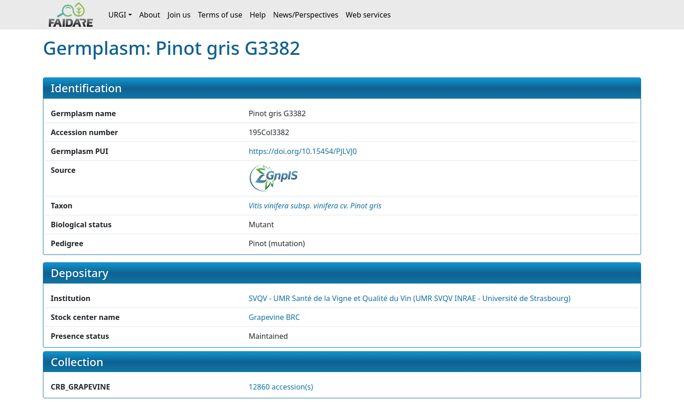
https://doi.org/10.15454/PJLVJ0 (303, 151)
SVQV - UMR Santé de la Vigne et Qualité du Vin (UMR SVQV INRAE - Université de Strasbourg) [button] (410, 298)
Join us (179, 15)
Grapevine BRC (274, 317)
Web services (368, 15)
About (149, 15)
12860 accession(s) (281, 387)
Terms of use (220, 15)
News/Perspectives (305, 15)
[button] (315, 206)
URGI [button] (117, 15)
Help (258, 15)
